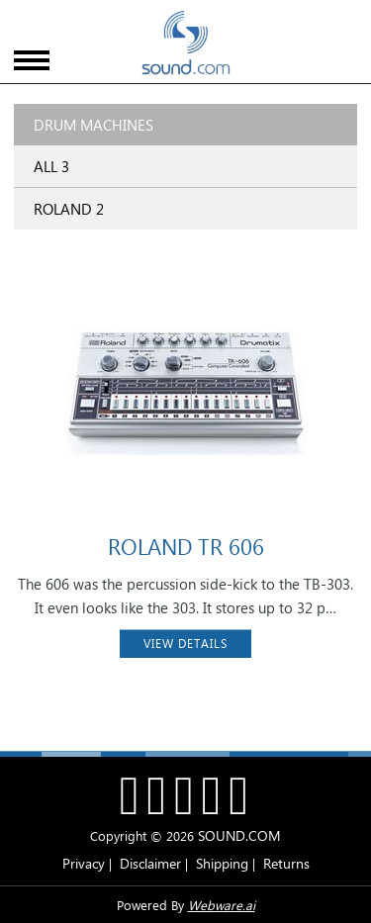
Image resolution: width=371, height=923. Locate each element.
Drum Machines (93, 125)
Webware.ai (221, 904)
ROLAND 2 (69, 209)
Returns (286, 863)
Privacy (83, 863)
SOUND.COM (239, 835)
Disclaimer (150, 863)
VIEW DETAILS (185, 643)
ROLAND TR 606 (186, 546)
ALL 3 (51, 166)
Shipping (222, 863)
